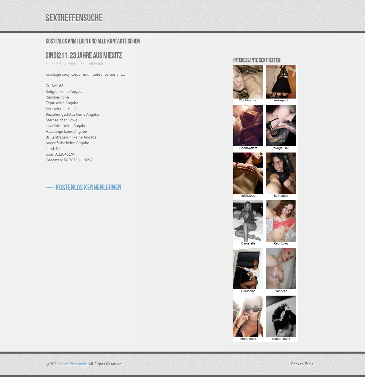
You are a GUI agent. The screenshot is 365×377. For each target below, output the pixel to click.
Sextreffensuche (74, 18)
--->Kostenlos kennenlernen (83, 187)
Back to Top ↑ (302, 363)
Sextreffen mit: (92, 63)
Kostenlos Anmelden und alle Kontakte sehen (93, 41)
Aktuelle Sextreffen (61, 63)
